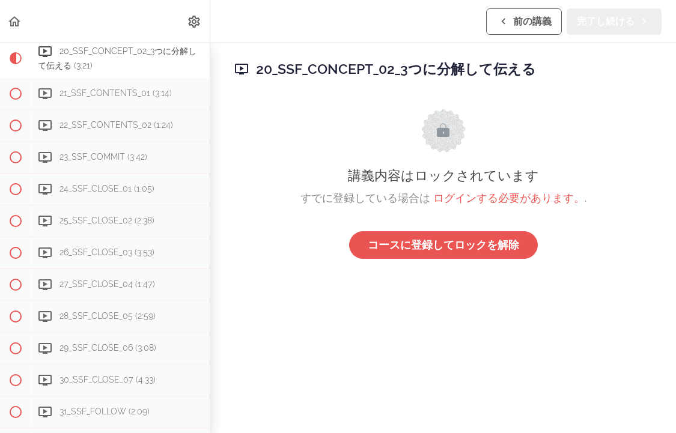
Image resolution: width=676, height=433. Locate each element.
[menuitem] (195, 21)
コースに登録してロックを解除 (443, 244)
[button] (15, 21)
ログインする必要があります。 (509, 198)
